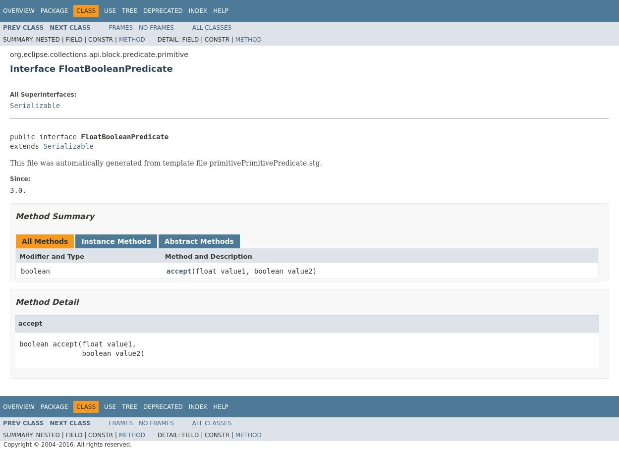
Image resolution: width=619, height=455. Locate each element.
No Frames (156, 27)
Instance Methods (116, 241)
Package (54, 10)
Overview (19, 10)
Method (132, 39)
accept (179, 271)
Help (220, 10)
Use (110, 10)
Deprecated (163, 10)
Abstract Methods (199, 241)
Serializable (35, 106)
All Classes (211, 27)
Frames (121, 27)
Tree (129, 10)
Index (198, 10)
